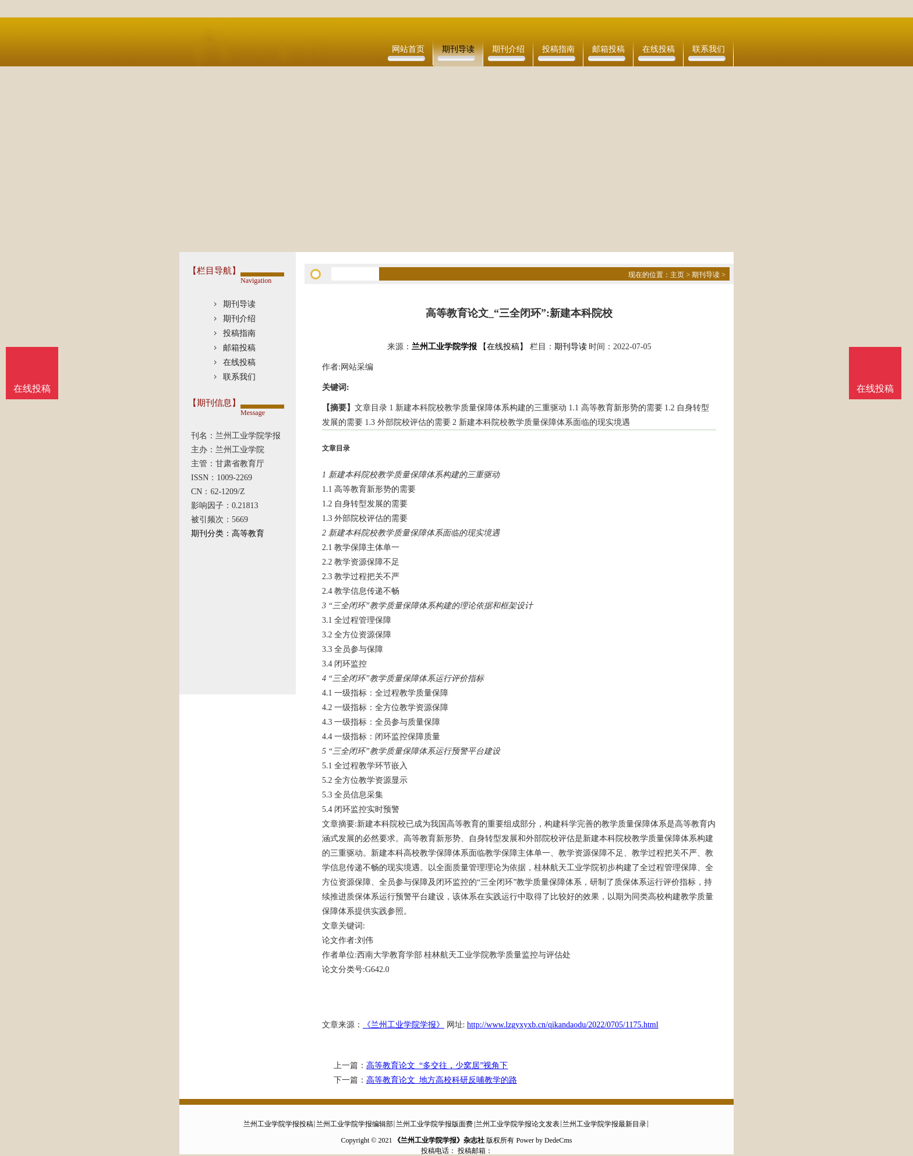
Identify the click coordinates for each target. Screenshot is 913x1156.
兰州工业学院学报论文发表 (518, 1124)
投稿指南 (558, 49)
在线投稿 (658, 49)
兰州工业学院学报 (444, 346)
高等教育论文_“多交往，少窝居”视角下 (437, 1065)
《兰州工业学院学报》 (403, 1024)
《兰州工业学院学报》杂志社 (439, 1140)
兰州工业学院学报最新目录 (604, 1124)
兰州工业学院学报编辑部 (354, 1124)
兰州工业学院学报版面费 (434, 1124)
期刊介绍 (508, 49)
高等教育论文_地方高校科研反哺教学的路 (441, 1080)
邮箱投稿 (608, 49)
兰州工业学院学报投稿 (278, 1124)
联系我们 (708, 49)
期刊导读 (458, 49)
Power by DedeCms (544, 1140)
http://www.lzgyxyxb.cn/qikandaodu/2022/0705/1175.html (563, 1024)
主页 (677, 275)
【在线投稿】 (503, 346)
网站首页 (408, 49)
